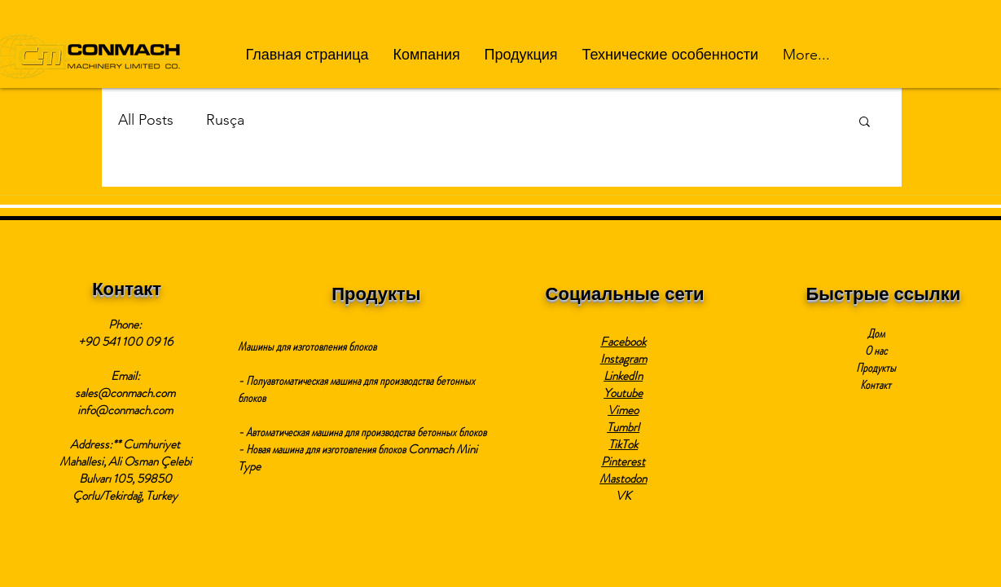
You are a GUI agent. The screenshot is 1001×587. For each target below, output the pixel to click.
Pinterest (623, 461)
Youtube (623, 393)
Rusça (225, 120)
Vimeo (623, 410)
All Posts (145, 120)
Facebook (623, 342)
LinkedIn (623, 376)
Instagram (623, 359)
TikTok (623, 444)
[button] (426, 55)
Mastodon (623, 479)
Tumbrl (623, 427)
